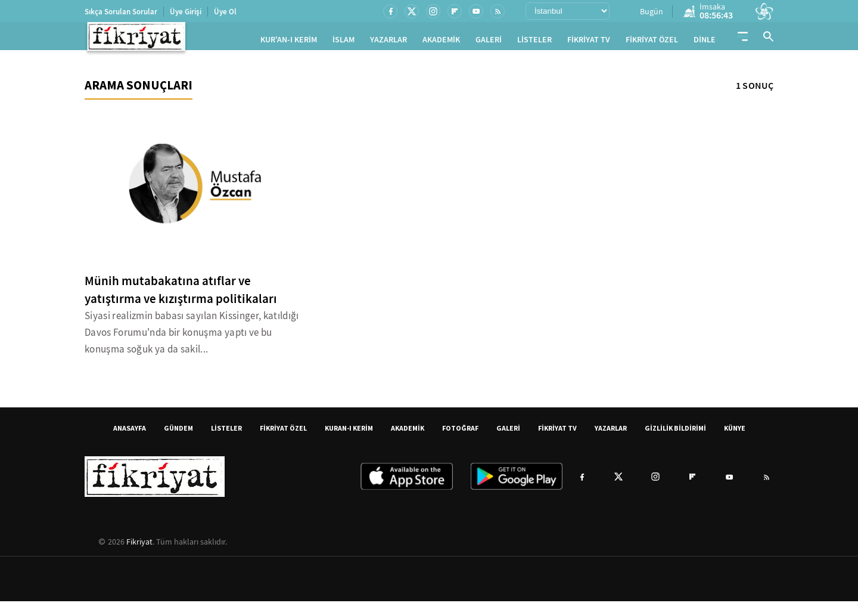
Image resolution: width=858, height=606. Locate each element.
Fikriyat (139, 546)
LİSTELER (534, 42)
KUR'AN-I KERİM (288, 42)
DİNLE (705, 42)
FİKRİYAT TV (588, 42)
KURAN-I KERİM (349, 432)
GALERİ (488, 42)
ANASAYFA (129, 432)
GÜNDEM (178, 432)
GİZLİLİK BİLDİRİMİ (675, 432)
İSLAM (343, 42)
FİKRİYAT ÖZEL (652, 42)
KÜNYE (734, 432)
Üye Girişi (185, 12)
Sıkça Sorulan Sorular (121, 12)
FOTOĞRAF (460, 432)
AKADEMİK (441, 42)
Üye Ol (225, 12)
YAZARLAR (388, 42)
